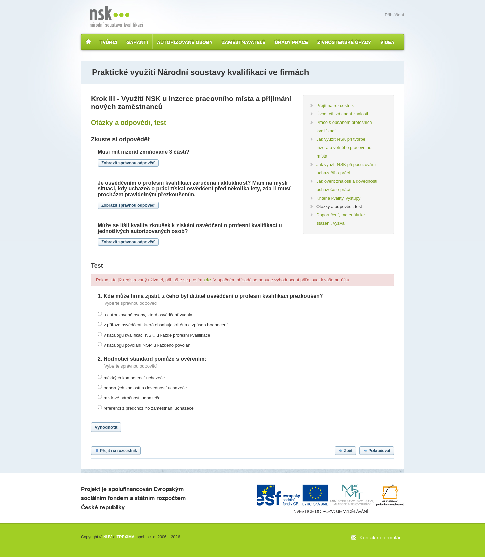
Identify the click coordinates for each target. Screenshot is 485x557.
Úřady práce (291, 42)
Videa (387, 42)
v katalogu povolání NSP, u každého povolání (148, 345)
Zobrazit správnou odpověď (128, 163)
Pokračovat (376, 450)
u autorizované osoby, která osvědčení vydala (148, 314)
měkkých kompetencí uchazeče (134, 377)
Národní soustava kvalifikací (116, 16)
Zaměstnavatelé (243, 42)
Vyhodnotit (106, 427)
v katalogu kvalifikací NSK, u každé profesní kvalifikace (157, 335)
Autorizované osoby (185, 42)
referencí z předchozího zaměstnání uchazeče (149, 408)
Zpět (345, 450)
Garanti (137, 42)
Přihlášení (394, 15)
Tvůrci (108, 42)
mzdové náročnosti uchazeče (132, 398)
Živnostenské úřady (344, 42)
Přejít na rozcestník (116, 450)
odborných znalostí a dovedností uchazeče (145, 387)
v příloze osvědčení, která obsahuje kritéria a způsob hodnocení (166, 324)
